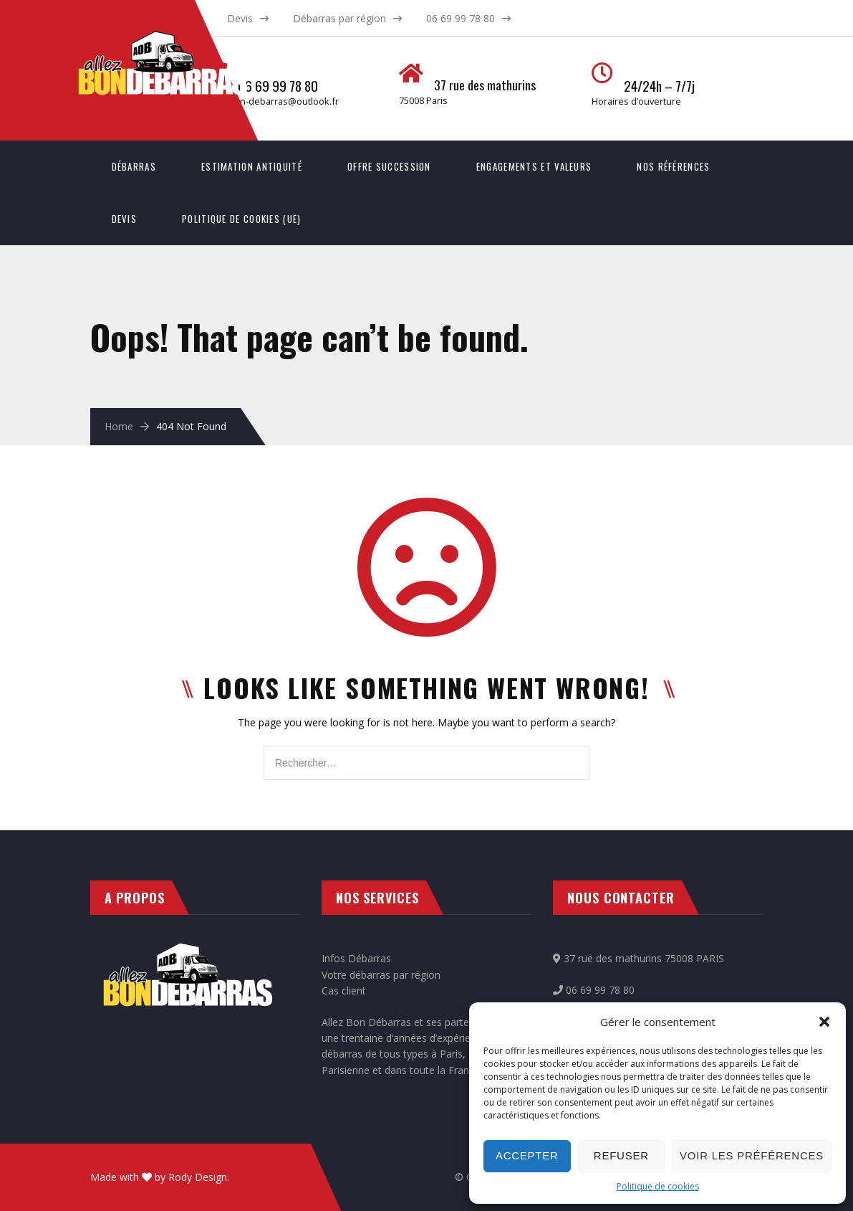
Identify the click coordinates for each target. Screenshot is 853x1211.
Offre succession (389, 166)
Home (119, 426)
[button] (824, 1022)
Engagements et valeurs (534, 166)
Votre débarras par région (381, 975)
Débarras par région (339, 18)
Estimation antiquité (251, 166)
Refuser (621, 1155)
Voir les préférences (752, 1155)
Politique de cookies (658, 1186)
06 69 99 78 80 (460, 18)
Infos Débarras (356, 958)
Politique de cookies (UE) (242, 219)
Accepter (527, 1155)
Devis (240, 18)
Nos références (673, 166)
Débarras (134, 166)
